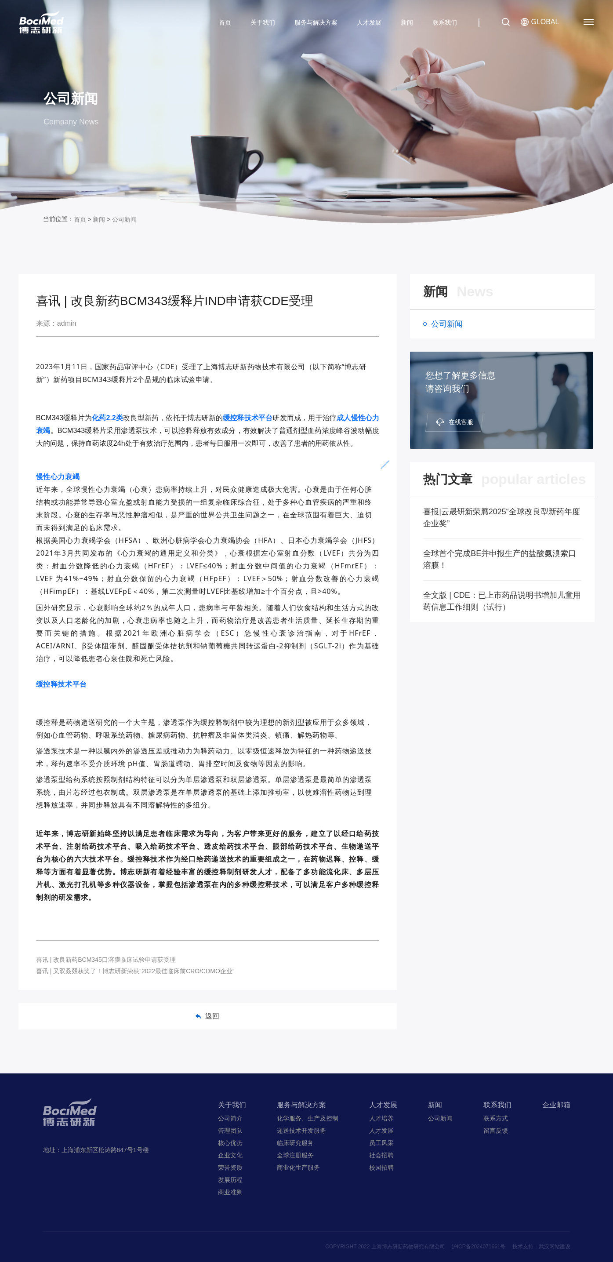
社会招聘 (381, 1155)
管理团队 (230, 1130)
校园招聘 (381, 1167)
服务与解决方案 (315, 22)
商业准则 (230, 1192)
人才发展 (369, 22)
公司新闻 (124, 219)
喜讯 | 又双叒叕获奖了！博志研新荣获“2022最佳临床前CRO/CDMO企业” (135, 971)
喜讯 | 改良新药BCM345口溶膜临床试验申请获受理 (106, 959)
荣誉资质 (230, 1167)
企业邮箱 (556, 1105)
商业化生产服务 (298, 1167)
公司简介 (230, 1118)
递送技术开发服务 (301, 1130)
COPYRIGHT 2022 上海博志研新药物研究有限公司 (385, 1247)
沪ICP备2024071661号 (479, 1247)
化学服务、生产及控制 (307, 1118)
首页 (225, 22)
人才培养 (381, 1118)
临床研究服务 (295, 1142)
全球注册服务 (295, 1155)
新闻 (407, 22)
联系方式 (495, 1118)
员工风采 (381, 1142)
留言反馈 (495, 1130)
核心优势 (230, 1142)
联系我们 (444, 22)
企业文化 (230, 1155)
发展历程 (230, 1179)
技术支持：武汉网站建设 (541, 1247)
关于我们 (262, 22)
